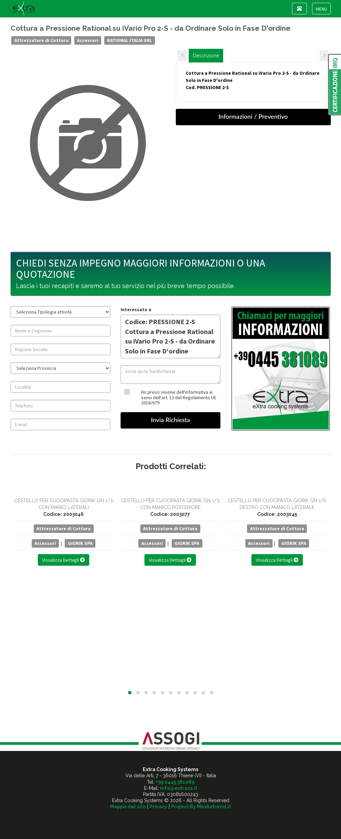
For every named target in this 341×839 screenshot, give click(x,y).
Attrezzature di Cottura (41, 40)
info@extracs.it (178, 788)
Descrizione (206, 55)
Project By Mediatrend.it (201, 806)
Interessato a (136, 309)
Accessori (87, 40)
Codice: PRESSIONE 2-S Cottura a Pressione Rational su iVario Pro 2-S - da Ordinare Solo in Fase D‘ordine (170, 336)
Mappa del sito (128, 806)
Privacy (158, 806)
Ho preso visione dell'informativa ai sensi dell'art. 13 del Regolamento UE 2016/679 (178, 397)
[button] (130, 692)
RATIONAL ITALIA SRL (129, 40)
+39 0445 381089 (175, 782)
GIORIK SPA (80, 543)
